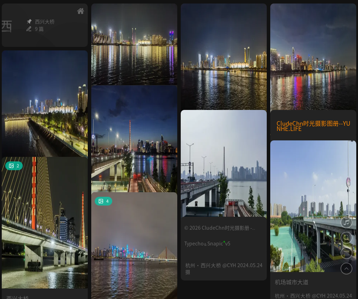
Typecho (193, 243)
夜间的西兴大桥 (115, 159)
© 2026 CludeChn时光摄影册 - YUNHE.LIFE (218, 230)
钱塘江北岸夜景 (294, 78)
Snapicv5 (218, 243)
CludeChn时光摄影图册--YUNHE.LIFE (313, 126)
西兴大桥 (196, 184)
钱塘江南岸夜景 (115, 53)
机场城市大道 (291, 214)
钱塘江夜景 (110, 266)
